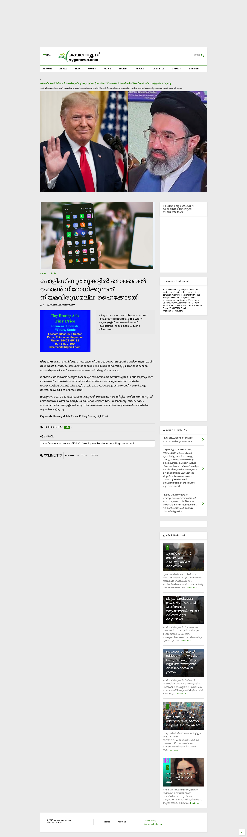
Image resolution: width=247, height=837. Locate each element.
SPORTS (123, 68)
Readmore (192, 588)
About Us (122, 822)
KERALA (62, 68)
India (53, 273)
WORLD (92, 68)
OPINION (176, 68)
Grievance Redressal (153, 824)
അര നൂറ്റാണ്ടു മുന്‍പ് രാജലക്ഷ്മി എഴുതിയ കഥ (181, 777)
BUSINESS (194, 68)
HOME (47, 68)
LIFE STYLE (158, 68)
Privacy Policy (150, 821)
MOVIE (107, 68)
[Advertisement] (123, 25)
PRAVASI (140, 68)
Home (43, 273)
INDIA (77, 68)
